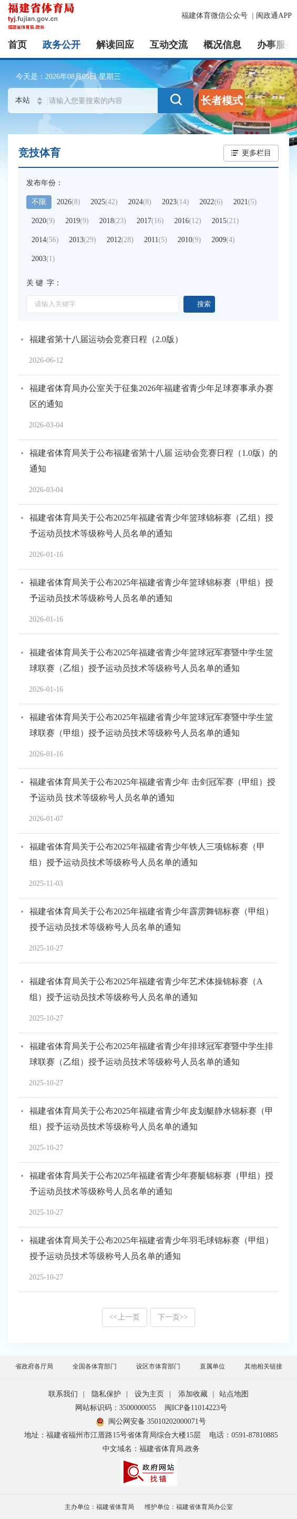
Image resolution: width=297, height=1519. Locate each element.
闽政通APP (274, 15)
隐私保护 (106, 1394)
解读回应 (115, 44)
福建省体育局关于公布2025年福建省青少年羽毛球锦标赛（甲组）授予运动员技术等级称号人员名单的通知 (151, 1248)
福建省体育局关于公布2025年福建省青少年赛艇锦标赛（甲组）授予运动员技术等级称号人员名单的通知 (151, 1183)
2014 (45, 240)
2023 (175, 202)
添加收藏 (193, 1394)
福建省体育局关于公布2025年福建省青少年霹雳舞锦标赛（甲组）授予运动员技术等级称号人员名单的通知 (151, 919)
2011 (155, 240)
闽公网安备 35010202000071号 (151, 1421)
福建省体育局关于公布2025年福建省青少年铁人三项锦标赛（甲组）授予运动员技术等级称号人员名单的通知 (147, 854)
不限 (39, 202)
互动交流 (169, 44)
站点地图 (234, 1394)
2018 (112, 221)
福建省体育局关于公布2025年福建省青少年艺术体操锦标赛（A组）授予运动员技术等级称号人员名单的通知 (146, 989)
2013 (82, 240)
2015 (225, 221)
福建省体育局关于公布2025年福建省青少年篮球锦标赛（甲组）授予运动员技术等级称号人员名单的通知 (151, 590)
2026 (68, 202)
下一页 (173, 1317)
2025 (103, 202)
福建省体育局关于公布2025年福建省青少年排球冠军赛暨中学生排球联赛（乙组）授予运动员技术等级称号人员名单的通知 (151, 1054)
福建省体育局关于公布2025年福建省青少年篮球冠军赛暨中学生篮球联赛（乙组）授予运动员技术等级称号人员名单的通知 (151, 660)
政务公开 (61, 44)
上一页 (124, 1317)
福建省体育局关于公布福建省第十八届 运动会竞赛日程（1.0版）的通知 (153, 460)
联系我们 (63, 1394)
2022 (210, 202)
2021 (245, 202)
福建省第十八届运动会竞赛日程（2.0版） (106, 339)
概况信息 (222, 44)
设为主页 (149, 1394)
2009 (222, 240)
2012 (120, 240)
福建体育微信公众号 (215, 15)
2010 (189, 240)
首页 (17, 44)
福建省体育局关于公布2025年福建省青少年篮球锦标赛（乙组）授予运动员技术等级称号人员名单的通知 (151, 525)
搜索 (204, 304)
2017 (150, 221)
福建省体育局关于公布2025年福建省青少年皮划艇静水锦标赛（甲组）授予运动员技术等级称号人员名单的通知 (151, 1118)
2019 (76, 221)
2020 (43, 221)
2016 (187, 221)
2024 (139, 202)
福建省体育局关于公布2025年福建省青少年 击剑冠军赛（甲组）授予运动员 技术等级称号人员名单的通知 (152, 789)
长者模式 (222, 100)
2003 (43, 259)
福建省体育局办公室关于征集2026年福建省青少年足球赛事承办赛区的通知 (151, 396)
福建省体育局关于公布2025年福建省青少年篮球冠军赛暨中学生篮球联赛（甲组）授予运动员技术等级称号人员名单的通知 (151, 725)
